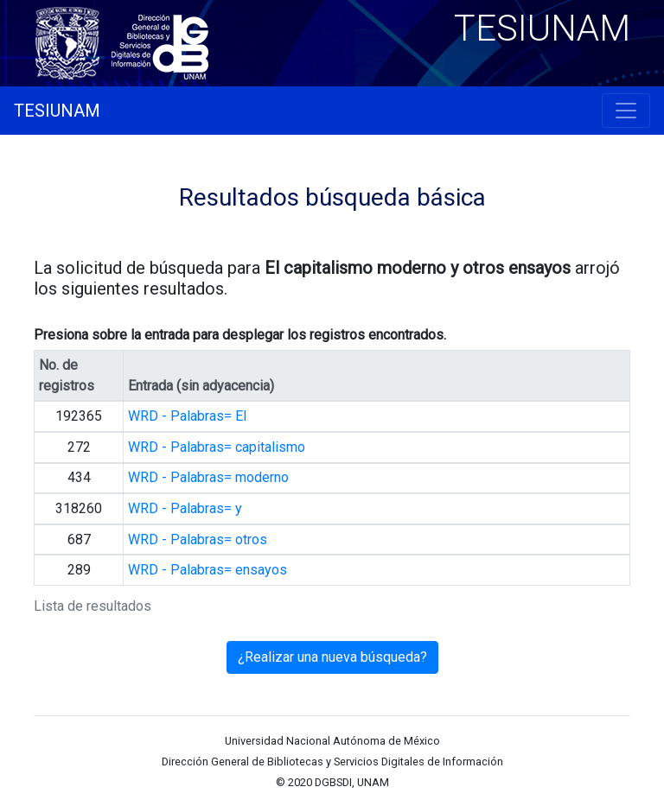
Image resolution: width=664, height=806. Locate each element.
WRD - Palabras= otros (197, 539)
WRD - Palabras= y (185, 508)
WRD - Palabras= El (187, 416)
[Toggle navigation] (626, 110)
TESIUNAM (57, 110)
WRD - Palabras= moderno (208, 477)
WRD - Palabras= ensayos (207, 570)
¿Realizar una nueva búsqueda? (332, 657)
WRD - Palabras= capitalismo (216, 447)
